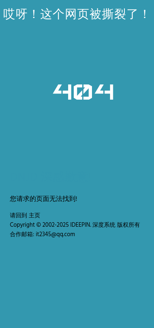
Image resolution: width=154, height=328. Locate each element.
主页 (34, 216)
